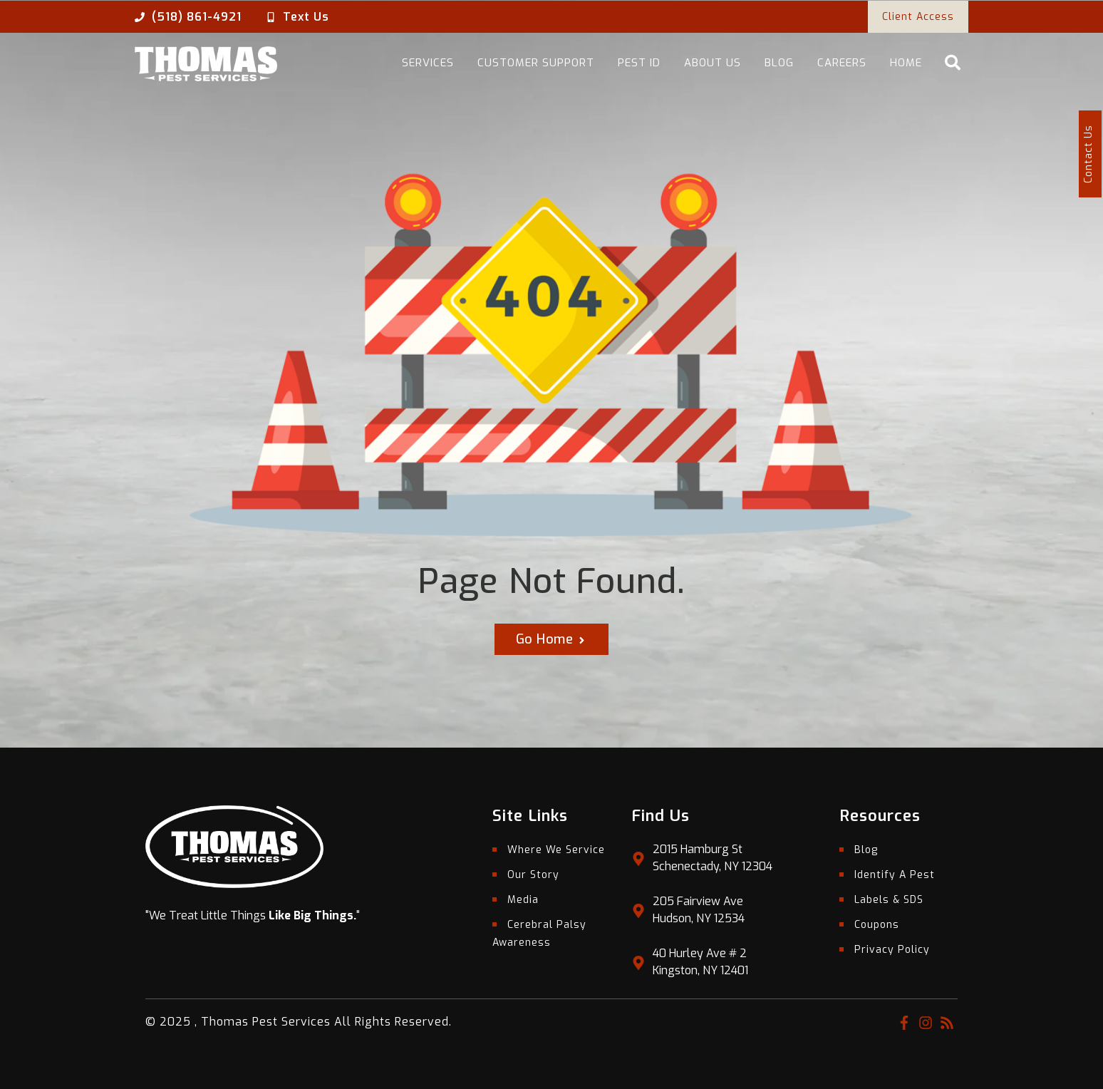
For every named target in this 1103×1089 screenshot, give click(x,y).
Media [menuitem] (523, 900)
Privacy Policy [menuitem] (892, 949)
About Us (712, 63)
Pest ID (639, 63)
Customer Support (535, 63)
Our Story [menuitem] (533, 875)
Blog (779, 63)
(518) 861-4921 (197, 16)
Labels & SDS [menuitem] (888, 900)
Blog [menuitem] (866, 850)
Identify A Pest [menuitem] (894, 875)
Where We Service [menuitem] (556, 850)
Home (906, 63)
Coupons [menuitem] (876, 924)
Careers (841, 63)
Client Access (918, 17)
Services (428, 63)
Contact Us (1088, 154)
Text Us (306, 16)
